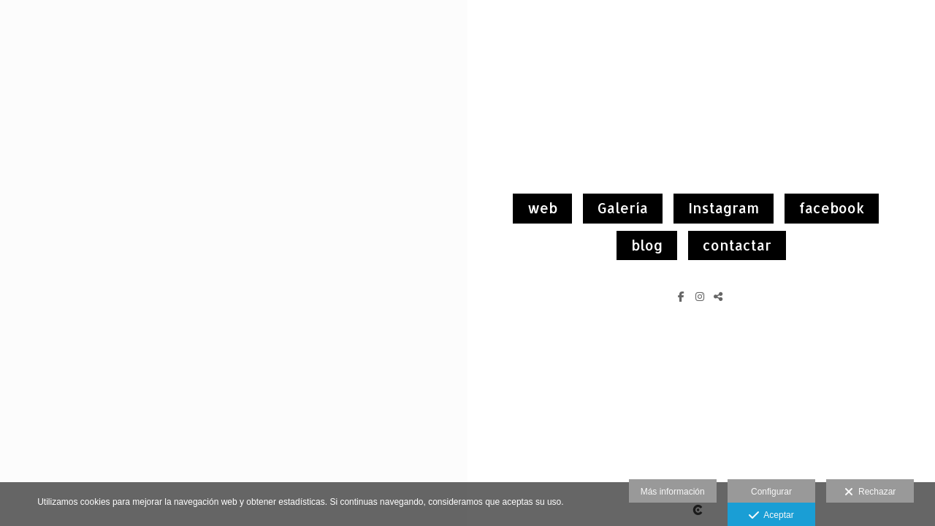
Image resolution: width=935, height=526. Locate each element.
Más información (673, 492)
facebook (831, 208)
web (542, 208)
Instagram (723, 208)
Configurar (771, 492)
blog (647, 245)
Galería (623, 208)
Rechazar (870, 492)
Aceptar (771, 516)
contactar (737, 245)
